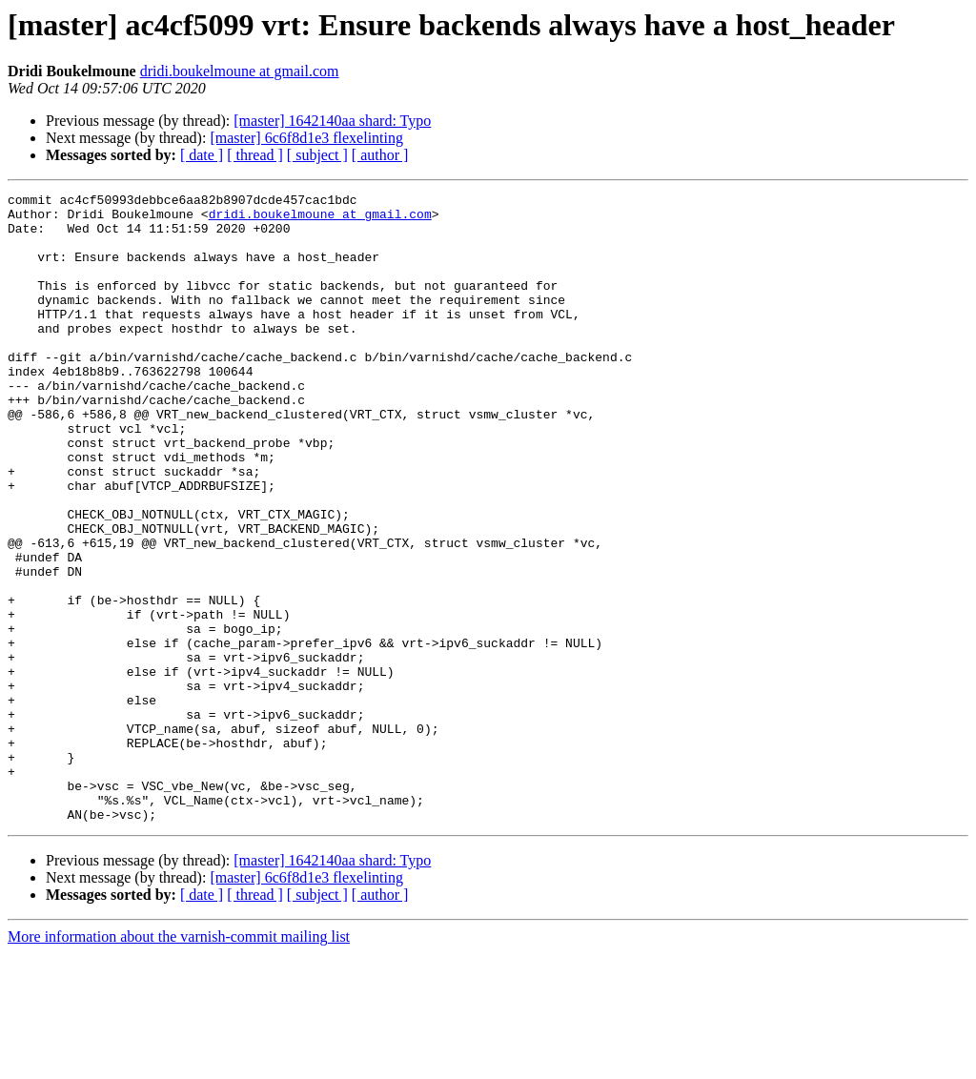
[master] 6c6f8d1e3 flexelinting (306, 138)
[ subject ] (317, 155)
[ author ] (380, 155)
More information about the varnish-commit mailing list (179, 1062)
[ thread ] (255, 155)
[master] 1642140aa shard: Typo (332, 120)
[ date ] (201, 155)
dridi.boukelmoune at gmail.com (239, 71)
